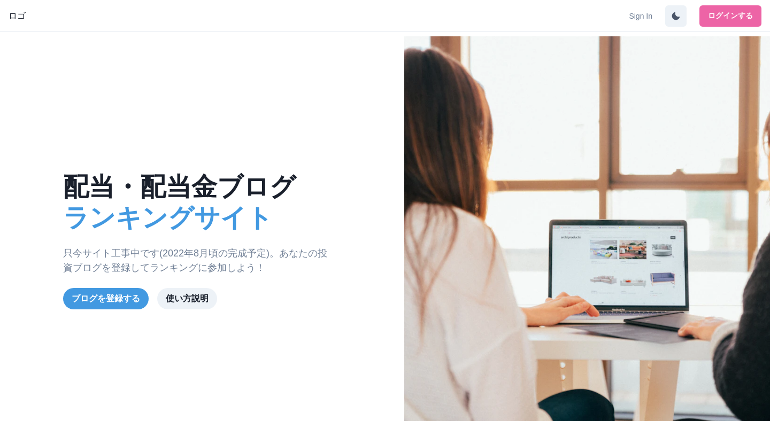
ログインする (730, 15)
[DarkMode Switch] (676, 16)
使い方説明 (187, 298)
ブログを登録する (106, 298)
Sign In (640, 16)
